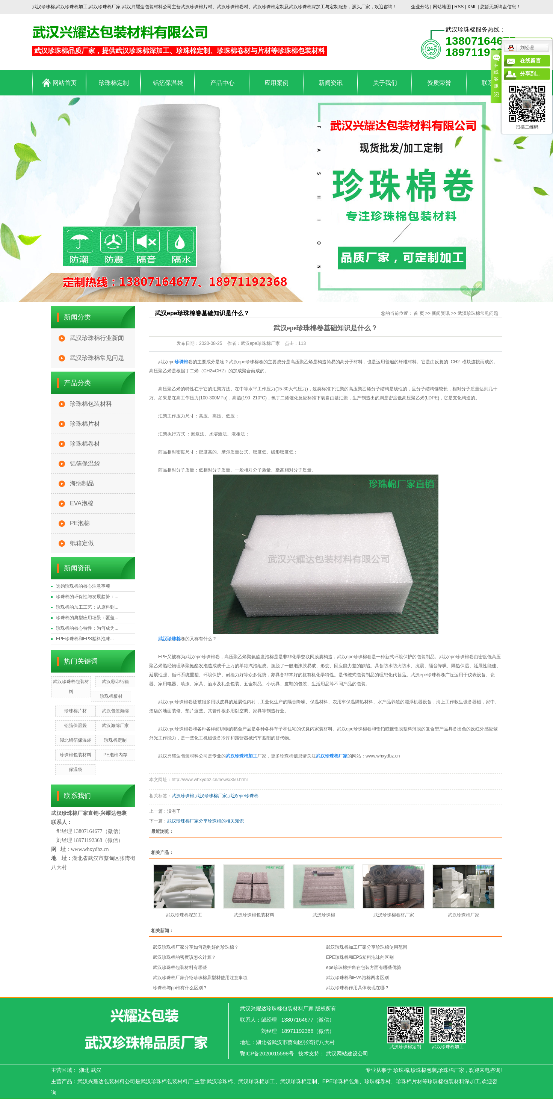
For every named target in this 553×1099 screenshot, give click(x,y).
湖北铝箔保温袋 (75, 740)
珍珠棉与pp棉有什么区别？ (180, 987)
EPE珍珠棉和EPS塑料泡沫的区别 (360, 957)
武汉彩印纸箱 (115, 681)
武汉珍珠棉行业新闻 (97, 338)
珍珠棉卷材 (85, 443)
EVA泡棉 (82, 503)
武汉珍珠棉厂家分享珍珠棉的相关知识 (205, 821)
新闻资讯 (331, 83)
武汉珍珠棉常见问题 (97, 358)
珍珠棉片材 (85, 423)
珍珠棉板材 (111, 696)
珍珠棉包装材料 (91, 404)
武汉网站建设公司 (347, 1054)
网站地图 (442, 6)
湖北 (84, 1070)
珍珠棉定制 (114, 83)
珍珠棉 (401, 1070)
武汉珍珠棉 (183, 795)
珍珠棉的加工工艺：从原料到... (87, 607)
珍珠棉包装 (424, 1070)
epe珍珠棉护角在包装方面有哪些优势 (363, 967)
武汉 (96, 1070)
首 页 (419, 313)
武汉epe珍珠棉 (243, 795)
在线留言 (530, 60)
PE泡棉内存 (115, 754)
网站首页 (59, 83)
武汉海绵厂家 (115, 725)
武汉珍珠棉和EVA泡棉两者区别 (357, 977)
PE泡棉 (80, 523)
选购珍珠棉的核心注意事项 (83, 586)
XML (471, 6)
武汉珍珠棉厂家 (211, 795)
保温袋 (75, 769)
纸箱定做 (82, 543)
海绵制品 (82, 483)
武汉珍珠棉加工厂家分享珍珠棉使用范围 (366, 947)
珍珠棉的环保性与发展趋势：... (87, 596)
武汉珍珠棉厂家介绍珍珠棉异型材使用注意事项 (200, 977)
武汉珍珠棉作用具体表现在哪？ (357, 987)
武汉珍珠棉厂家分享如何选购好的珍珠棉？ (196, 947)
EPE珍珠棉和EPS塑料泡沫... (85, 638)
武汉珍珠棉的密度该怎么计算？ (184, 957)
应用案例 (276, 83)
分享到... (530, 74)
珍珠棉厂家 (451, 1070)
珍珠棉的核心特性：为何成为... (87, 628)
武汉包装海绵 (115, 711)
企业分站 (420, 6)
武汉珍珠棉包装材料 (254, 915)
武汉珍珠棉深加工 (184, 915)
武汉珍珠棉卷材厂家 (393, 915)
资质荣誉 (439, 83)
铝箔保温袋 (168, 83)
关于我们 (385, 83)
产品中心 (222, 83)
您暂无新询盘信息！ (500, 6)
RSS (459, 6)
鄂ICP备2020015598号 (267, 1054)
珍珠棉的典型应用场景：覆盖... (87, 617)
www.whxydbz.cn (383, 756)
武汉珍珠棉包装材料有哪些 (180, 967)
